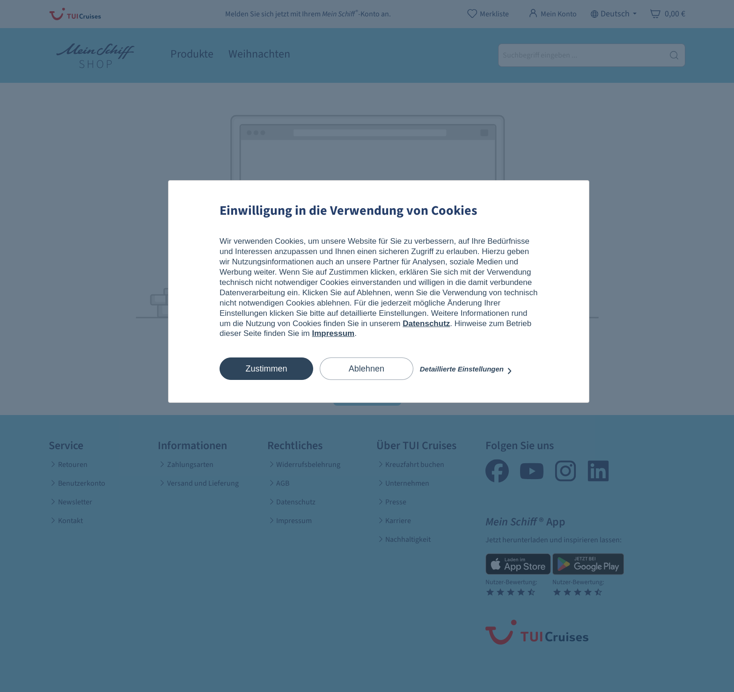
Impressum (333, 333)
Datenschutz (426, 323)
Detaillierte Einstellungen (466, 369)
